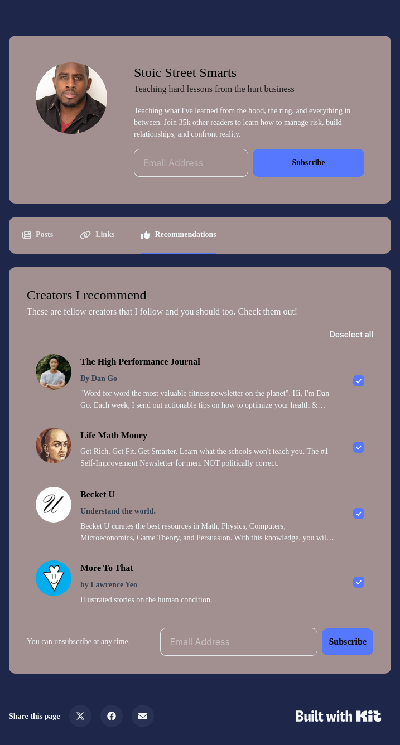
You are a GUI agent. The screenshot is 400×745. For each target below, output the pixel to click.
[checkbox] (200, 382)
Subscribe (308, 162)
